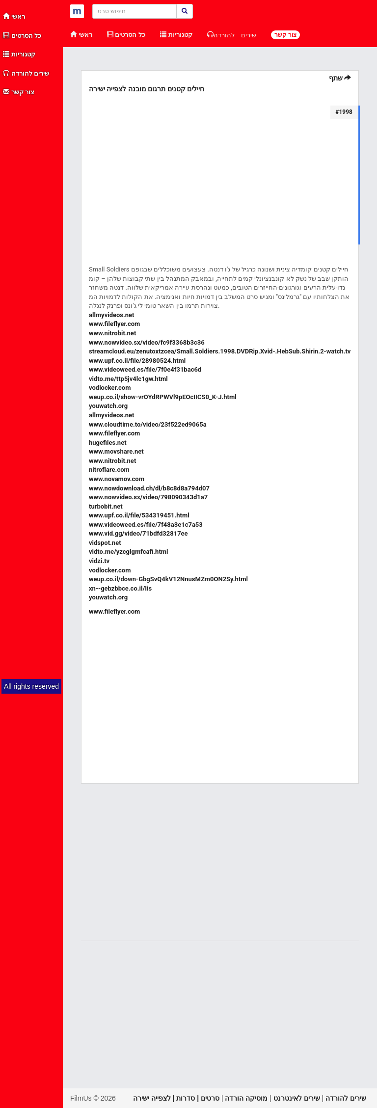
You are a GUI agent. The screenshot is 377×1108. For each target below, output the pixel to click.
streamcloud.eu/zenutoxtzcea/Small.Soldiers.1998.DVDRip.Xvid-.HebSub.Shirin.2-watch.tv (219, 351)
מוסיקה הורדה (246, 1098)
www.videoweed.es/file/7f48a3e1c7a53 (146, 524)
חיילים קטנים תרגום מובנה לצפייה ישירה (146, 89)
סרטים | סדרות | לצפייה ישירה (176, 1098)
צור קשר (18, 92)
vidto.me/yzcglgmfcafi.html (128, 551)
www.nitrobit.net (112, 333)
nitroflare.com (109, 469)
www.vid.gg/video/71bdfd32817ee (138, 533)
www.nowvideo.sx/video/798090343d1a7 (148, 497)
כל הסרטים (22, 35)
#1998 (343, 111)
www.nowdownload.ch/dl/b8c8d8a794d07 (149, 488)
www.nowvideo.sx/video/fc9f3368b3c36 (147, 342)
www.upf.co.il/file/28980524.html (137, 360)
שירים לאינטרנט (296, 1098)
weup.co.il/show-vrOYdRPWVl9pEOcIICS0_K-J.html (163, 397)
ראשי (14, 16)
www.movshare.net (116, 451)
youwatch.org (108, 405)
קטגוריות (19, 54)
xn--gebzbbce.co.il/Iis (120, 588)
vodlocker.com (110, 387)
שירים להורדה (26, 73)
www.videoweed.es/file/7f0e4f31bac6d (145, 369)
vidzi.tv (99, 561)
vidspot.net (105, 542)
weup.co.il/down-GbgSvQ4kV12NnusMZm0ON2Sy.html (168, 579)
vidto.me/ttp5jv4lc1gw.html (128, 378)
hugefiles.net (108, 442)
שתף (340, 78)
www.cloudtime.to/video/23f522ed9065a (148, 424)
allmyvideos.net (112, 315)
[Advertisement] (32, 249)
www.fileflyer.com (114, 323)
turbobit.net (106, 506)
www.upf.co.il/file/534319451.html (139, 515)
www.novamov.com (116, 479)
